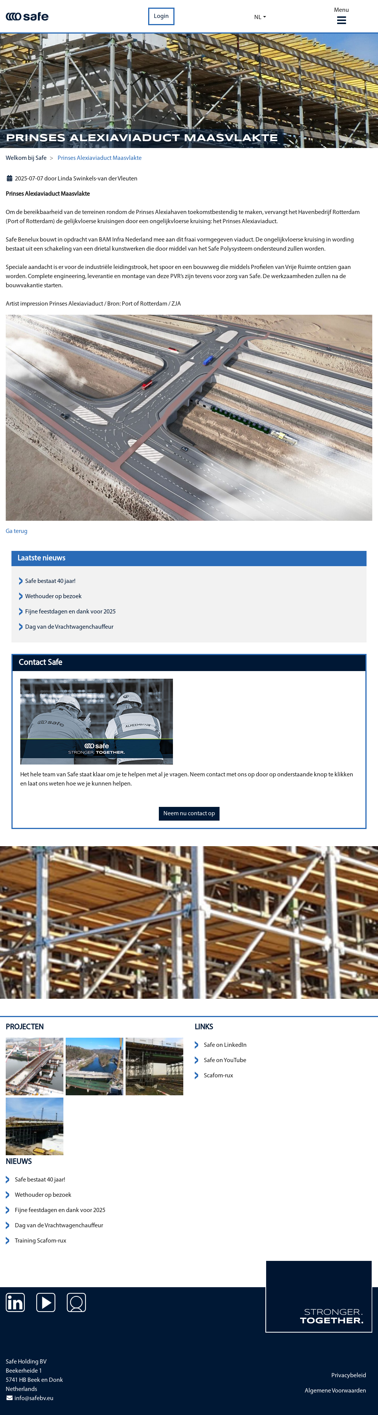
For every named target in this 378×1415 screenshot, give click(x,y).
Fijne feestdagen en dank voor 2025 (70, 612)
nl (258, 17)
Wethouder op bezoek (53, 597)
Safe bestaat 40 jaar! (50, 581)
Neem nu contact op (189, 814)
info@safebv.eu (29, 1399)
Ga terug (16, 531)
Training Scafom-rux (40, 1241)
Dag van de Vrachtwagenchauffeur (69, 627)
